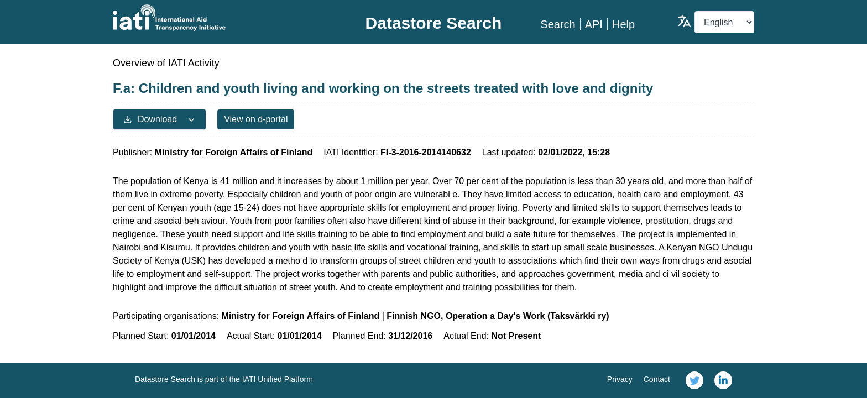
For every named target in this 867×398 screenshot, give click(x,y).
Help (623, 24)
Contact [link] (657, 379)
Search (557, 24)
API (594, 24)
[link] (694, 380)
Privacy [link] (620, 379)
